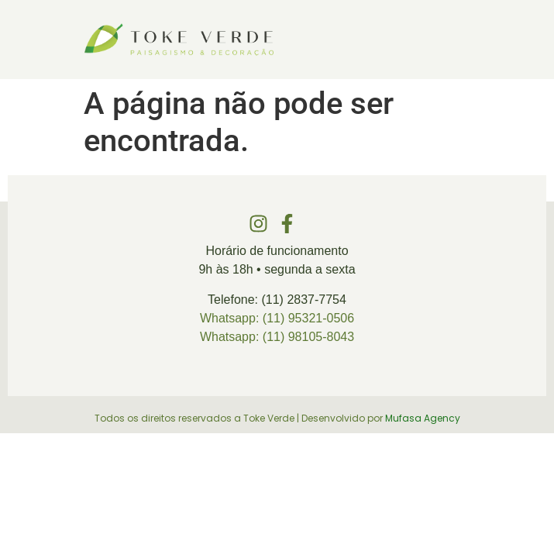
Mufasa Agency (422, 418)
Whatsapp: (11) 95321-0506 (277, 318)
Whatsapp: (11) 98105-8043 (277, 336)
